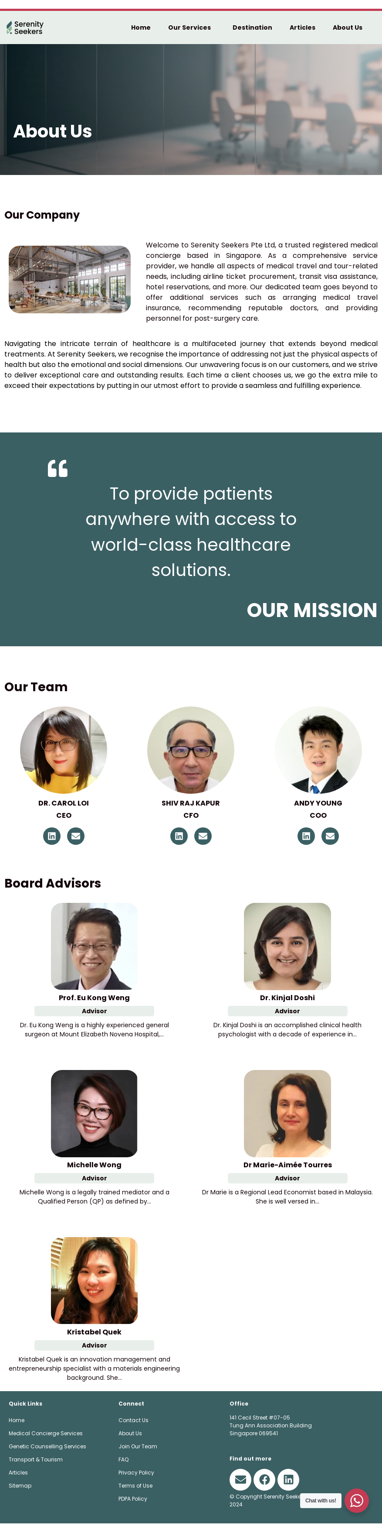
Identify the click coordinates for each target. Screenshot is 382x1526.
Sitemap (20, 1488)
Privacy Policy (136, 1474)
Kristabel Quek (94, 1334)
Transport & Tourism (36, 1461)
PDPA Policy (132, 1501)
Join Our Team (137, 1448)
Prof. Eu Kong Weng (94, 1000)
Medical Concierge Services (46, 1435)
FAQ (123, 1461)
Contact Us (133, 1422)
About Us (350, 27)
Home (141, 27)
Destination (252, 27)
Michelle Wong (94, 1167)
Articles (302, 27)
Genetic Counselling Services (47, 1448)
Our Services (191, 27)
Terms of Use (135, 1488)
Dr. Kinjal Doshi (287, 1000)
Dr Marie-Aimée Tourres (287, 1167)
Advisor (94, 1013)
